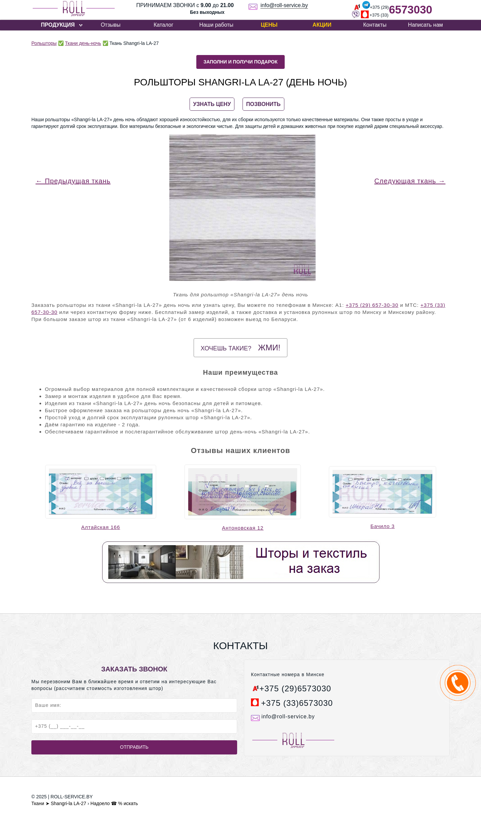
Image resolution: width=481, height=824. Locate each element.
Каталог (163, 25)
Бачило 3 (382, 526)
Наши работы (216, 25)
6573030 (410, 9)
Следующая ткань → (410, 181)
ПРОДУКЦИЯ (58, 25)
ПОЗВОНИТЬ (263, 104)
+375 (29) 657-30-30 (372, 305)
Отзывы (111, 25)
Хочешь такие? (240, 347)
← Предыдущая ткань (72, 181)
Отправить (134, 747)
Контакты (375, 25)
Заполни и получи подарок (240, 61)
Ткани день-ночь (83, 43)
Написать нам (425, 25)
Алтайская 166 (100, 527)
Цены (269, 25)
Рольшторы (44, 43)
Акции (322, 25)
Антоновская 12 (242, 528)
